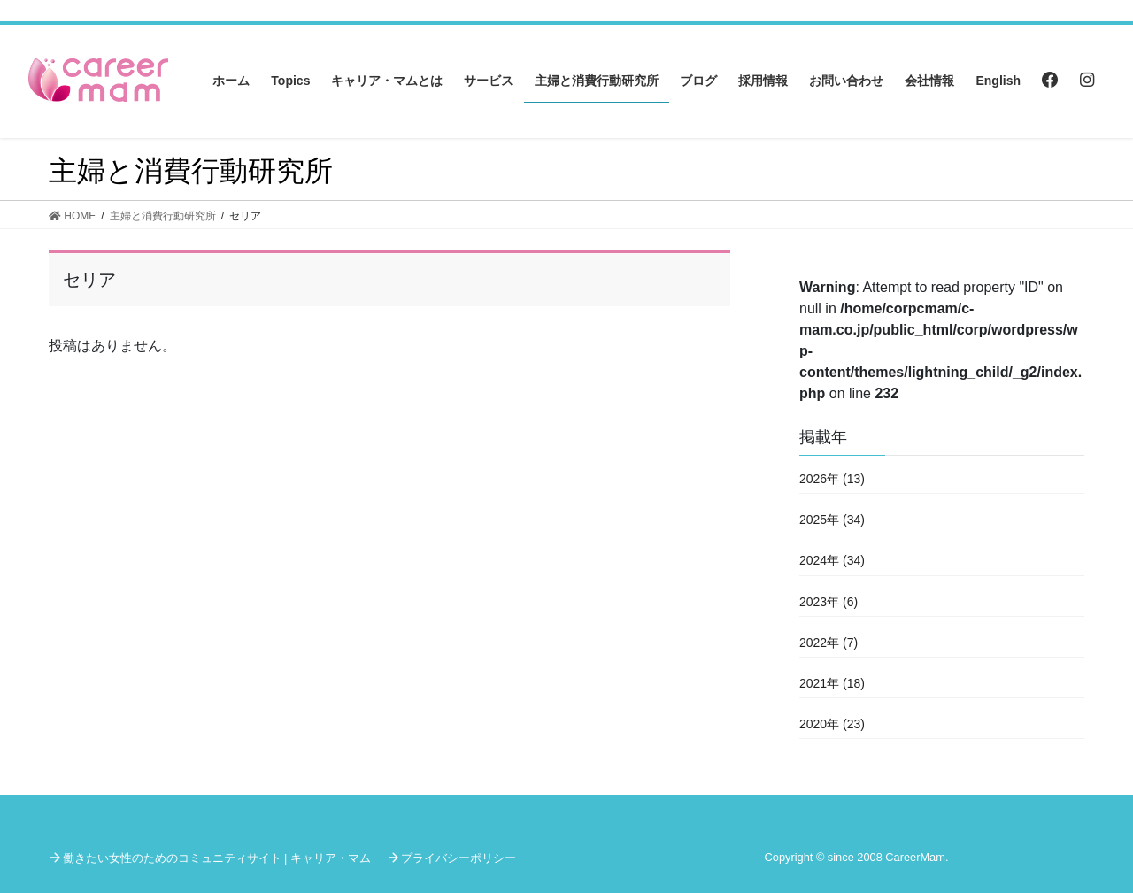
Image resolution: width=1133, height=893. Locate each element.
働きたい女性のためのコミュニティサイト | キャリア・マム (217, 858)
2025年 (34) (832, 519)
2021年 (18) (832, 683)
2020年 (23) (832, 724)
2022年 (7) (828, 642)
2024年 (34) (832, 560)
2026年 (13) (832, 479)
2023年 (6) (828, 602)
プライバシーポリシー (458, 858)
